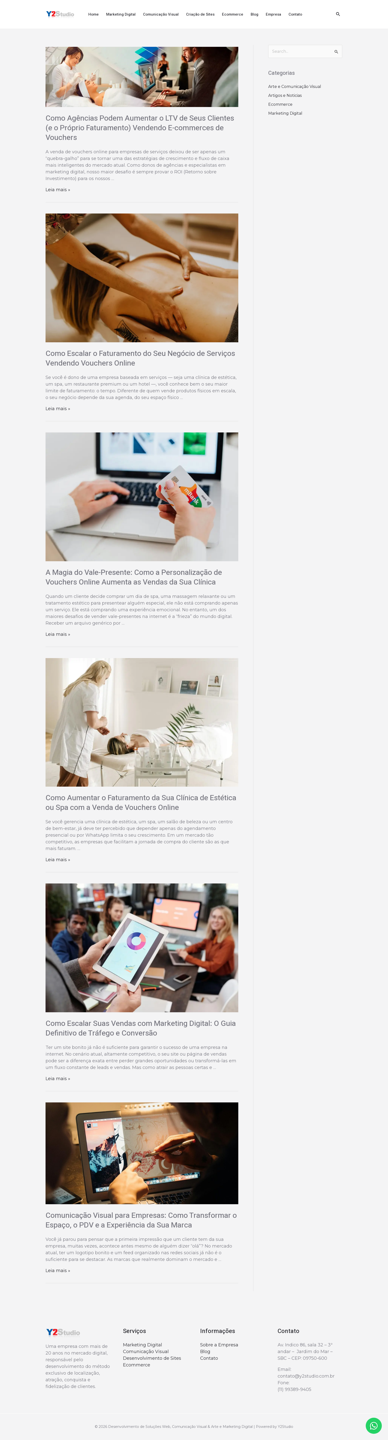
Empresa (273, 14)
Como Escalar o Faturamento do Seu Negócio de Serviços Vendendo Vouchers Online (140, 358)
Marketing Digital (121, 14)
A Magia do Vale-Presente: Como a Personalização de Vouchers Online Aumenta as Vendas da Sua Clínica (134, 577)
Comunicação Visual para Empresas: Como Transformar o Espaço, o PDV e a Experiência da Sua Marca (141, 1220)
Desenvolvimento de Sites (152, 1358)
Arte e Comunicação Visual (294, 86)
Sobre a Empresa (219, 1345)
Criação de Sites (200, 14)
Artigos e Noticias (285, 95)
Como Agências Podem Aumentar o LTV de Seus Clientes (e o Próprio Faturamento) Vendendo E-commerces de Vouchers (140, 128)
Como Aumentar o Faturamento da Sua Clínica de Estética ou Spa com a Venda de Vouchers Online (141, 803)
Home (93, 14)
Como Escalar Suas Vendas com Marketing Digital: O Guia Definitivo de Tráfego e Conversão (141, 1028)
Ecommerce (232, 14)
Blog (254, 14)
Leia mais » (58, 189)
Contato (295, 14)
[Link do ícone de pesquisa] (338, 14)
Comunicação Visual (161, 14)
